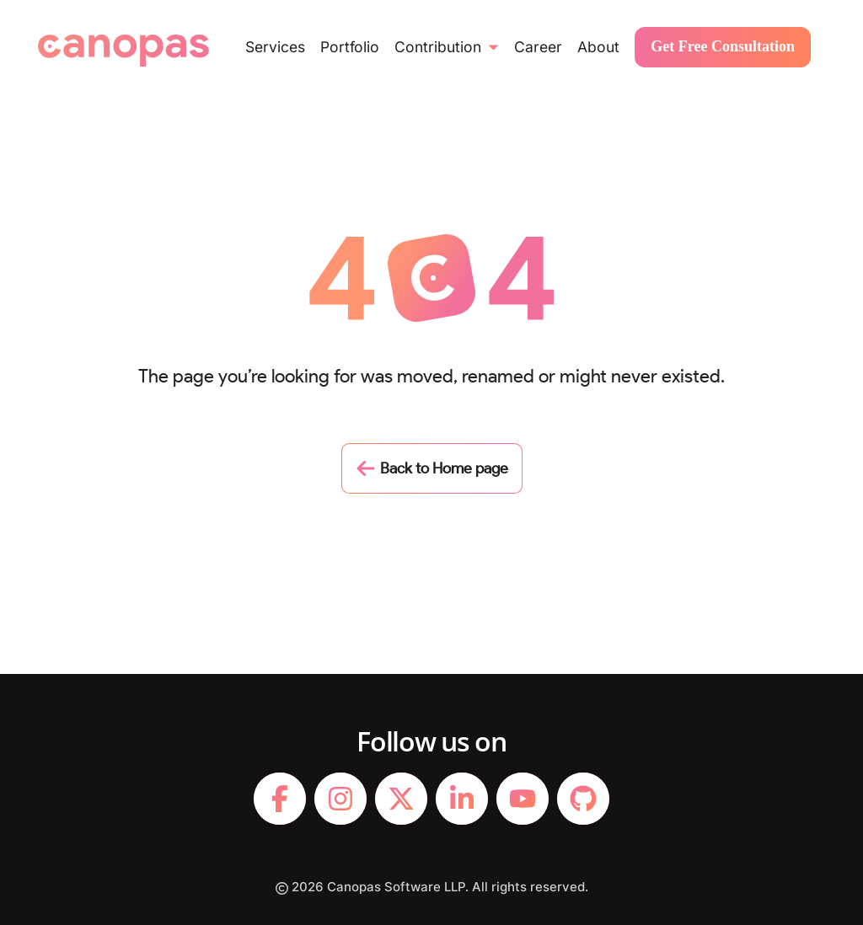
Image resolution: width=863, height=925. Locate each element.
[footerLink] (279, 798)
